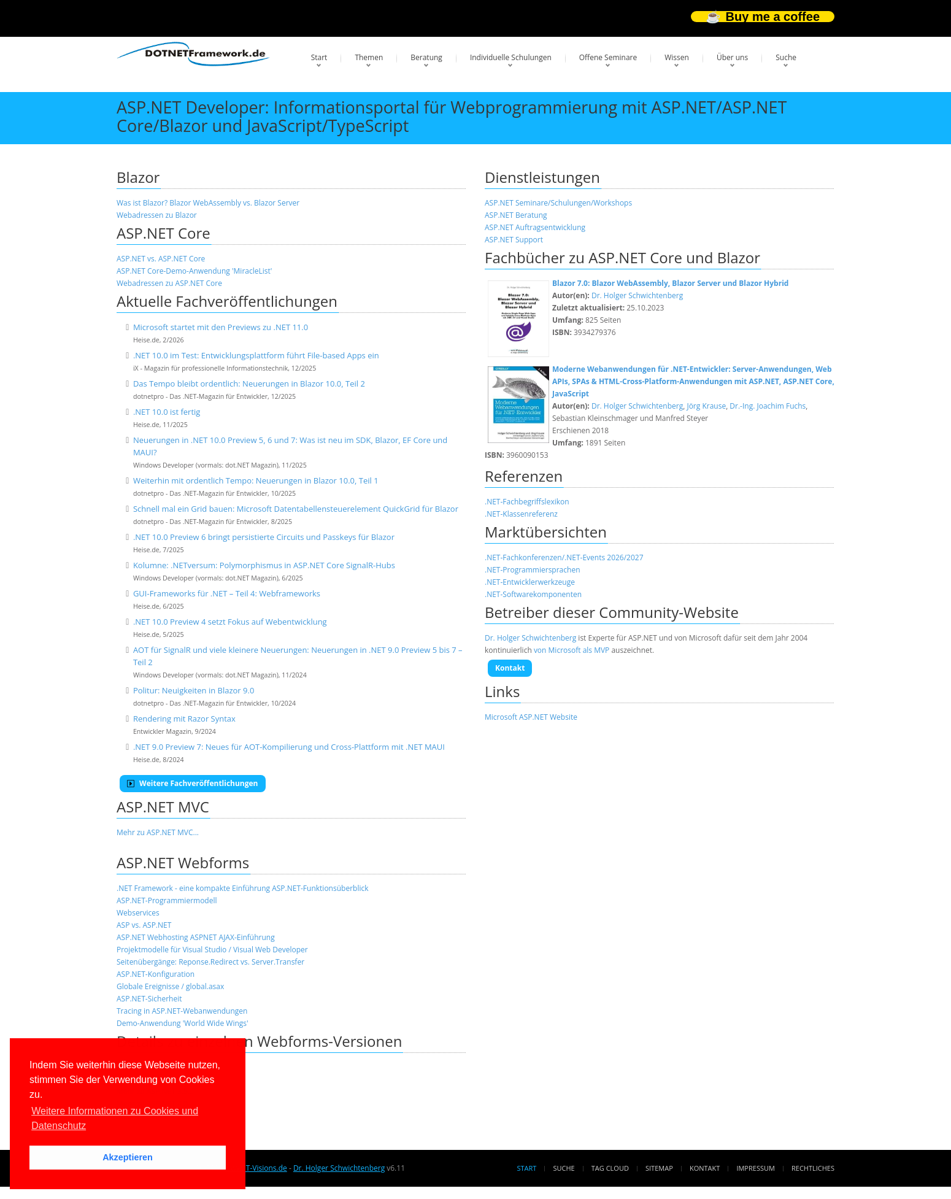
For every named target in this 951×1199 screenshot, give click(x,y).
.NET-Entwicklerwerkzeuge (530, 582)
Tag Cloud (610, 1168)
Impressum (755, 1168)
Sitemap (659, 1168)
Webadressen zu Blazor (157, 215)
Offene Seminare (608, 57)
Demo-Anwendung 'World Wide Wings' (182, 1023)
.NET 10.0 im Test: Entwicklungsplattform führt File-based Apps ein (256, 355)
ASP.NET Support (514, 239)
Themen (369, 57)
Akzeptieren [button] (127, 1157)
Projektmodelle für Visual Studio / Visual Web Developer (212, 949)
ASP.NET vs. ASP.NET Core (161, 258)
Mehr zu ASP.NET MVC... (158, 832)
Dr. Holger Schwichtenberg (637, 295)
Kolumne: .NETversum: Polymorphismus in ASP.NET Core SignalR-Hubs (264, 565)
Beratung (426, 57)
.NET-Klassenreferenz (521, 514)
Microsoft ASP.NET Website (531, 717)
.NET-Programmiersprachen (532, 570)
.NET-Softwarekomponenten (533, 594)
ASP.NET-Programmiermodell (167, 900)
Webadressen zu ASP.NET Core (169, 283)
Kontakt (510, 668)
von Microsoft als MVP (571, 650)
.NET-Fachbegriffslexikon (527, 501)
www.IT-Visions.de (256, 1168)
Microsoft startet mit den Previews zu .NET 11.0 (220, 327)
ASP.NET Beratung (516, 215)
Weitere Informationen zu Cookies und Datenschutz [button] (114, 1118)
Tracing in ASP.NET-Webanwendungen (182, 1011)
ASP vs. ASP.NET (144, 925)
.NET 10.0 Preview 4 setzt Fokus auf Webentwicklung (230, 621)
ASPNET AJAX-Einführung (232, 937)
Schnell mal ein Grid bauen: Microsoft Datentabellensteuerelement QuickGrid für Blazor (295, 508)
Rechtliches (812, 1168)
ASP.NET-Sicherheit (149, 998)
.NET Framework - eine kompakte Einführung (193, 888)
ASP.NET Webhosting (152, 937)
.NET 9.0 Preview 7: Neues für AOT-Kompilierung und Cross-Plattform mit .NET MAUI (289, 746)
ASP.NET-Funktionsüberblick (320, 888)
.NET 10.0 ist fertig (167, 411)
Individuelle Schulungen (511, 57)
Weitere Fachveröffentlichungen (192, 783)
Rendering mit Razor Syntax (184, 718)
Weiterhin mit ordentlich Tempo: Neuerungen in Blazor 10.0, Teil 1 (256, 480)
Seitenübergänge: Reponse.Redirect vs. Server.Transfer (210, 962)
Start (319, 57)
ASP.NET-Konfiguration (155, 974)
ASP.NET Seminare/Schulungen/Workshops (558, 203)
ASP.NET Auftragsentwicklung (535, 227)
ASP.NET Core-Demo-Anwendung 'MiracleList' (194, 271)
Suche (786, 57)
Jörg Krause (706, 406)
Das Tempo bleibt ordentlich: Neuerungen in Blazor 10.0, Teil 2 (249, 383)
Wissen (676, 57)
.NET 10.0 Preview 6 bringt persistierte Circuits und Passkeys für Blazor (264, 536)
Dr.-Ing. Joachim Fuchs (768, 406)
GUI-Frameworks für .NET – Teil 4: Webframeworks (226, 593)
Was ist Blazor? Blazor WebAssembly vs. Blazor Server (208, 203)
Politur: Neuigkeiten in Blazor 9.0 (193, 690)
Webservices (138, 913)
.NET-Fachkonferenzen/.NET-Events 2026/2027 (564, 557)
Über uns (732, 57)
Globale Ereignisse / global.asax (170, 986)
